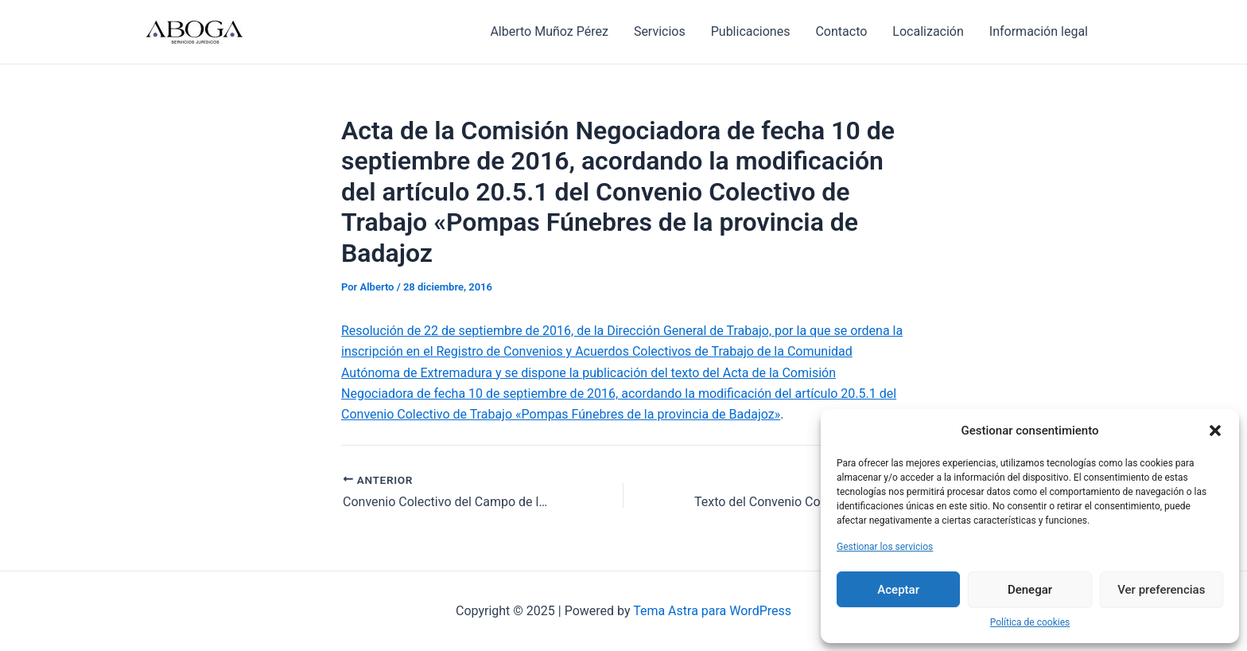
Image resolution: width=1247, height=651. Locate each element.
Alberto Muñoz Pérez (549, 31)
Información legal (1038, 31)
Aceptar (898, 590)
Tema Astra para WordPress (712, 610)
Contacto (841, 31)
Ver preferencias (1161, 590)
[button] (1215, 431)
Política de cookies (1030, 622)
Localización (927, 31)
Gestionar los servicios (885, 546)
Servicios (660, 31)
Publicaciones (751, 31)
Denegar (1030, 590)
